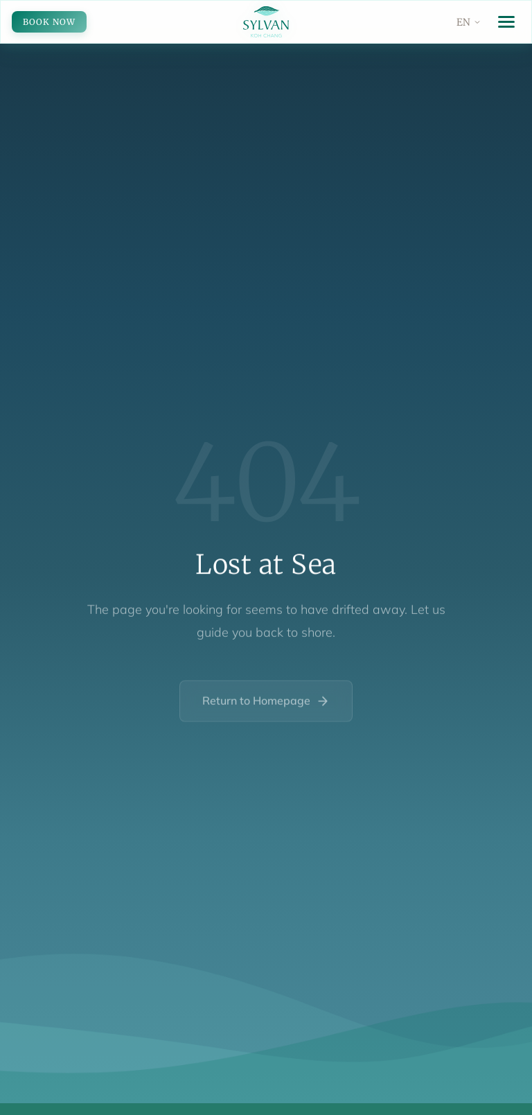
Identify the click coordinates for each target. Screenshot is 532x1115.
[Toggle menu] (506, 21)
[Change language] (469, 22)
